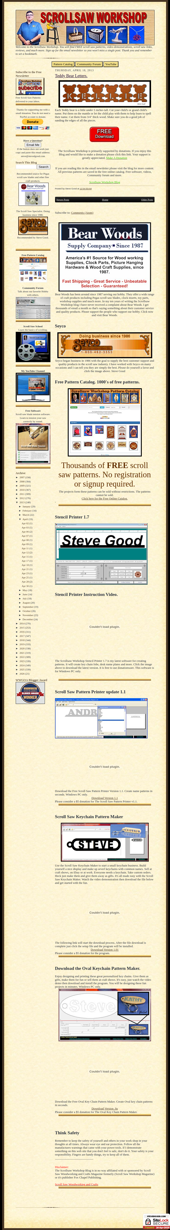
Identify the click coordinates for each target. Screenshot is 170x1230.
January (27, 506)
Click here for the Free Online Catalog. (105, 498)
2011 (22, 494)
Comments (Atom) (82, 212)
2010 (22, 489)
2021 (22, 652)
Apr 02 (25, 523)
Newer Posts (62, 199)
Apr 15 (25, 556)
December (28, 619)
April (26, 519)
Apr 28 (25, 581)
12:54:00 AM (86, 188)
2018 (22, 640)
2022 (22, 657)
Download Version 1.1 (104, 798)
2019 (22, 644)
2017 (22, 636)
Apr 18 (25, 565)
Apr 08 (25, 540)
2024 (22, 665)
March (26, 514)
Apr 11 (25, 548)
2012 (22, 498)
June (25, 594)
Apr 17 (25, 560)
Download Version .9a (105, 1108)
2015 (22, 627)
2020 (22, 648)
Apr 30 (25, 586)
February (27, 510)
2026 (22, 673)
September (28, 606)
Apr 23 (25, 573)
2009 (22, 485)
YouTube (111, 64)
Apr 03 (25, 527)
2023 (22, 661)
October (27, 611)
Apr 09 (25, 544)
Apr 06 (25, 531)
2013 (22, 502)
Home (105, 199)
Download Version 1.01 (104, 949)
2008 (22, 481)
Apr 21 (25, 569)
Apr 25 (25, 577)
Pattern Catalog (63, 64)
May (25, 590)
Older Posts (147, 199)
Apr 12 (25, 552)
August (27, 602)
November (28, 615)
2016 (22, 631)
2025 (22, 669)
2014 (22, 623)
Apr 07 (25, 535)
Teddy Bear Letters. (71, 76)
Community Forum (89, 64)
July (25, 598)
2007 (22, 477)
